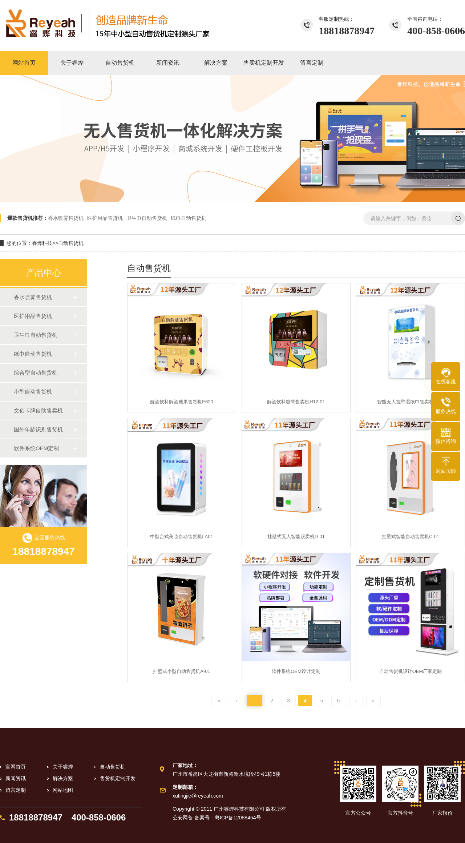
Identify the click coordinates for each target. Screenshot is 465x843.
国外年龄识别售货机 (38, 429)
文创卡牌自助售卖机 (38, 410)
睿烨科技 (42, 243)
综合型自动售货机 (35, 373)
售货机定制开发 (118, 778)
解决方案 (63, 778)
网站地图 (63, 790)
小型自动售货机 (33, 391)
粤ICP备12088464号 (238, 817)
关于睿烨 (63, 767)
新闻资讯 (15, 778)
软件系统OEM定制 (36, 448)
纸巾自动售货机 (188, 218)
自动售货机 (71, 243)
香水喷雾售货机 (66, 218)
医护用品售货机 (105, 218)
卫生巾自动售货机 (146, 218)
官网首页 (15, 767)
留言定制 (15, 790)
